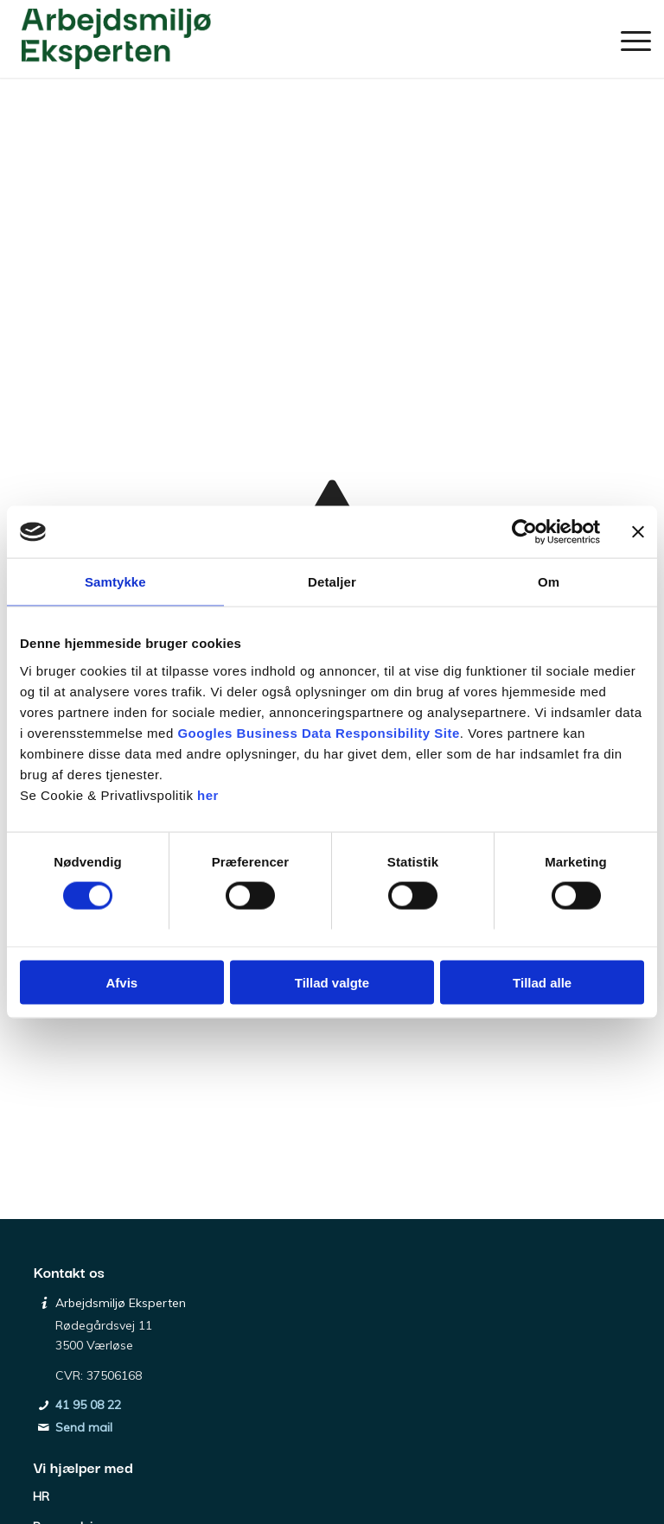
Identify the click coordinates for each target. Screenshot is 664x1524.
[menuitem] (627, 39)
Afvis (121, 982)
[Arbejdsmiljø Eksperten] (116, 39)
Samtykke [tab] (115, 582)
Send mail (83, 1427)
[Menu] (627, 39)
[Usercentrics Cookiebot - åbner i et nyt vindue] (524, 532)
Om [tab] (548, 582)
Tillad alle (542, 982)
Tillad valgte (332, 982)
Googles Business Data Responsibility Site (318, 732)
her (208, 794)
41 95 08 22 (88, 1405)
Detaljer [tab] (332, 582)
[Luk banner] (638, 532)
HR (41, 1496)
